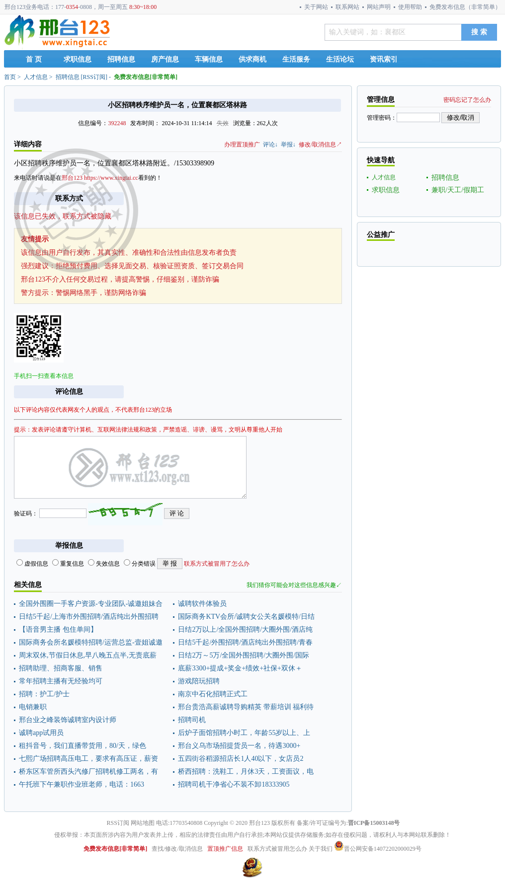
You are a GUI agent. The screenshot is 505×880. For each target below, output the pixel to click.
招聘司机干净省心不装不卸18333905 (233, 784)
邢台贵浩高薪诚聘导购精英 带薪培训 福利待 (246, 707)
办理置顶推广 (242, 144)
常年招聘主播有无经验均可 (60, 681)
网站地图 (143, 822)
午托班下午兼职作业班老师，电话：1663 (81, 784)
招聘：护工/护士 (44, 694)
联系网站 (347, 6)
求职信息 (77, 59)
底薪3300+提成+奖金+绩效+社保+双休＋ (240, 668)
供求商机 (252, 59)
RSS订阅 (94, 76)
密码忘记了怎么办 (467, 99)
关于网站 (316, 6)
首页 (10, 76)
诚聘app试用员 (41, 732)
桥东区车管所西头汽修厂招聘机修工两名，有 (88, 771)
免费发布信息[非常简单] (145, 76)
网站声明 (379, 6)
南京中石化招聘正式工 (213, 694)
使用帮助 (410, 6)
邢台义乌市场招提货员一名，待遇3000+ (239, 745)
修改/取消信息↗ (320, 144)
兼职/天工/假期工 (457, 190)
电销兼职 (33, 707)
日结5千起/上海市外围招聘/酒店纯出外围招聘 (89, 616)
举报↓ (288, 144)
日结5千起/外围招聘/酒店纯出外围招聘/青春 (245, 642)
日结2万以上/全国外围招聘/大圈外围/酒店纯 (245, 629)
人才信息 (36, 76)
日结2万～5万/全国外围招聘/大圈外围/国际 (243, 655)
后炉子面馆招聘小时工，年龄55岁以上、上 (244, 732)
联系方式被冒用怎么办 (277, 848)
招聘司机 (192, 720)
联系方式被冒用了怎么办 (217, 563)
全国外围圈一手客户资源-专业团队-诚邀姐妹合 (91, 603)
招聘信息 (121, 59)
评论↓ (270, 144)
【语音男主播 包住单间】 (58, 629)
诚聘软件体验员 (202, 603)
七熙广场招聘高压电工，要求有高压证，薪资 (88, 758)
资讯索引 (384, 59)
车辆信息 (209, 59)
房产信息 (165, 59)
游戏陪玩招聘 (199, 681)
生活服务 (296, 59)
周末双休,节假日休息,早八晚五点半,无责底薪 (88, 655)
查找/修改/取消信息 (177, 848)
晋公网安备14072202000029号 (377, 848)
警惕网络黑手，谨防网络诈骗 (101, 292)
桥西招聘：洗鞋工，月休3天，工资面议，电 (246, 771)
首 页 (34, 59)
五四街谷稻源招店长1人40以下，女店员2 (240, 758)
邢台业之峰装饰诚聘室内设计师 (67, 720)
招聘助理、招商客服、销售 (60, 668)
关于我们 (321, 848)
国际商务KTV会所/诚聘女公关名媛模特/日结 (246, 616)
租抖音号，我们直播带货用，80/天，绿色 (82, 745)
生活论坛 (340, 59)
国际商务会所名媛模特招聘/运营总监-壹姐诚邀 (91, 642)
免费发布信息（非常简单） (465, 6)
